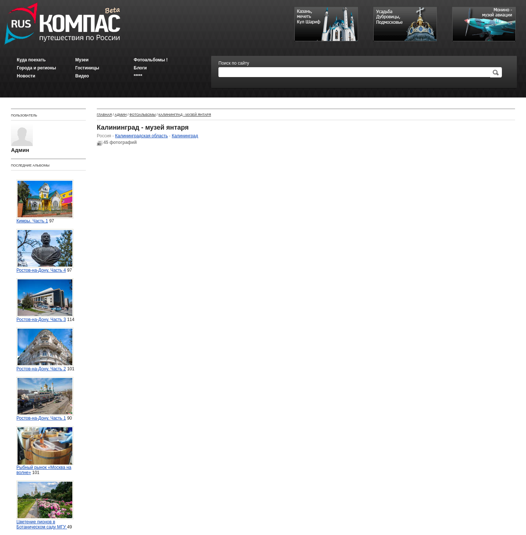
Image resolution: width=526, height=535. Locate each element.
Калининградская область (141, 135)
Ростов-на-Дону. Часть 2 (44, 349)
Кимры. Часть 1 (44, 201)
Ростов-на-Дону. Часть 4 (44, 251)
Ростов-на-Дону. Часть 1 (44, 399)
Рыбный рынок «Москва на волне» (44, 450)
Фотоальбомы (142, 114)
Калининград (185, 135)
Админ (121, 114)
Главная (104, 114)
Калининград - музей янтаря (185, 114)
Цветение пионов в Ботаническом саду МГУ (44, 505)
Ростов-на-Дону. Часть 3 (44, 300)
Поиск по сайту (233, 63)
